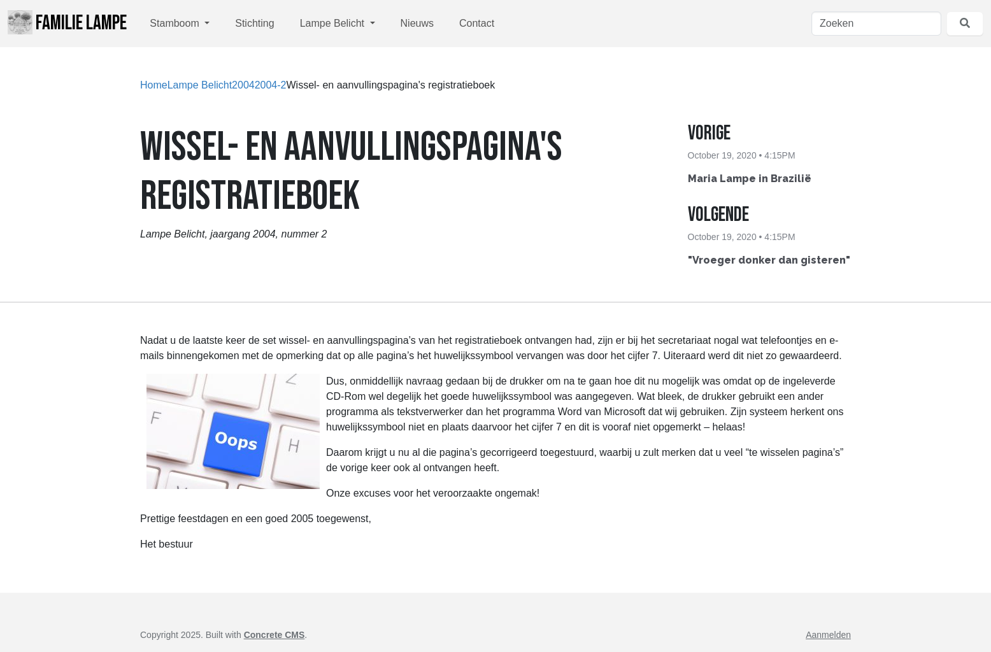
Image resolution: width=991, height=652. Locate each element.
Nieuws (417, 23)
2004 (243, 85)
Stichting (254, 23)
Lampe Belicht (333, 23)
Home (154, 85)
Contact (476, 23)
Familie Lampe (67, 23)
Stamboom (176, 23)
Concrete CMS (274, 635)
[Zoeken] (876, 23)
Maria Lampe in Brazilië (749, 179)
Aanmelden (828, 635)
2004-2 (271, 85)
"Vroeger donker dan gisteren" (769, 260)
